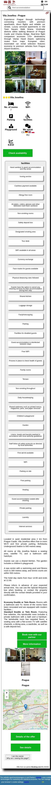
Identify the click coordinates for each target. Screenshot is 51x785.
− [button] (6, 697)
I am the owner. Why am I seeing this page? (18, 757)
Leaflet (32, 728)
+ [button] (6, 693)
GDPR (26, 782)
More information (32, 644)
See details (25, 747)
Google (38, 777)
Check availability (18, 153)
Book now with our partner (32, 635)
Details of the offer (25, 737)
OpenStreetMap (42, 728)
